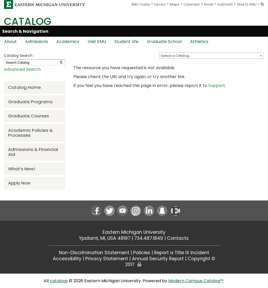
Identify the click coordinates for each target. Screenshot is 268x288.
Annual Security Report (158, 259)
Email (208, 4)
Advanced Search (22, 69)
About (10, 42)
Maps (174, 4)
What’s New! (21, 169)
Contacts (178, 238)
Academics (67, 42)
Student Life (126, 42)
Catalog (27, 21)
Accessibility (67, 259)
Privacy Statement (106, 259)
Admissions (36, 42)
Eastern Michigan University (134, 232)
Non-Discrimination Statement (94, 252)
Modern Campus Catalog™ (196, 281)
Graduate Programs (30, 102)
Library (160, 4)
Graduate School (164, 42)
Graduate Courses (28, 116)
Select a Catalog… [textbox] (176, 55)
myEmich (225, 4)
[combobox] (211, 55)
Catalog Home (24, 87)
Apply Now (19, 183)
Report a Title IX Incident (181, 252)
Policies (141, 252)
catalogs (59, 281)
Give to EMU (246, 4)
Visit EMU (97, 42)
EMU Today (141, 4)
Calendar (191, 4)
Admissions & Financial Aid (33, 151)
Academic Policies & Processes (30, 132)
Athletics (199, 42)
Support (216, 86)
